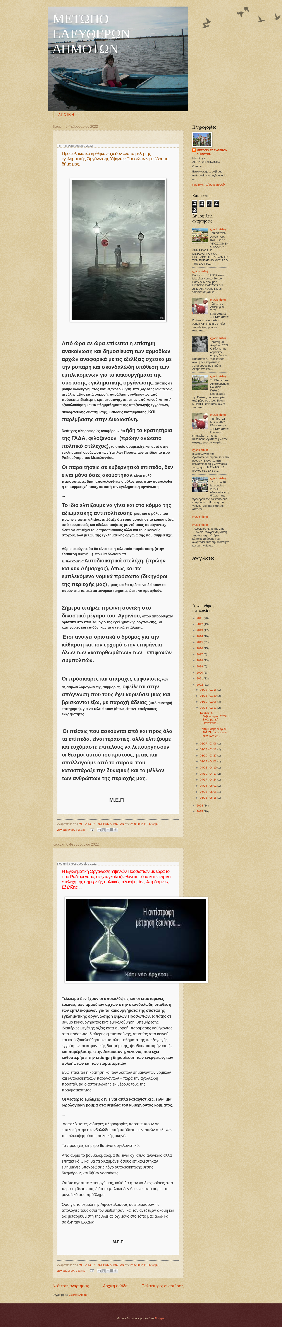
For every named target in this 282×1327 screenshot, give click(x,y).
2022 (200, 684)
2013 (200, 630)
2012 (200, 624)
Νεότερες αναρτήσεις (71, 1286)
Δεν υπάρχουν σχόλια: (71, 829)
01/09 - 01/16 (208, 689)
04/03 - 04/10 (208, 767)
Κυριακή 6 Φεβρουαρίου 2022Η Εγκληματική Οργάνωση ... (213, 717)
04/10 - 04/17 (208, 773)
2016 (200, 648)
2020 (200, 672)
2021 (200, 678)
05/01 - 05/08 (208, 791)
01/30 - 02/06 (208, 701)
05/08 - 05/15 (208, 797)
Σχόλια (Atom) (78, 1294)
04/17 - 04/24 (208, 779)
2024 (200, 805)
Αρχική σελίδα (115, 1286)
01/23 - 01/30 (208, 695)
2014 (200, 636)
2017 (200, 654)
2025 (200, 811)
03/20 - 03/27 (208, 755)
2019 (200, 666)
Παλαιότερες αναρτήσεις (163, 1286)
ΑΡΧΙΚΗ (66, 114)
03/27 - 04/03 (208, 761)
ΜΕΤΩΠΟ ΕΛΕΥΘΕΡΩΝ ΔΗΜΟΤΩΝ (91, 34)
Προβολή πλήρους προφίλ (208, 184)
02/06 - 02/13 (208, 707)
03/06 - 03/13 (208, 749)
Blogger (159, 1318)
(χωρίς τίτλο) (218, 229)
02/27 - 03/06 (208, 743)
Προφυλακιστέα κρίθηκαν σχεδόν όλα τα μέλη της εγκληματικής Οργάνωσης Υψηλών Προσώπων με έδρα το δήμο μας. (115, 158)
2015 (200, 642)
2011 (200, 618)
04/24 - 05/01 (208, 785)
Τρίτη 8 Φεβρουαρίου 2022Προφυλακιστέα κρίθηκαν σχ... (213, 732)
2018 (200, 660)
